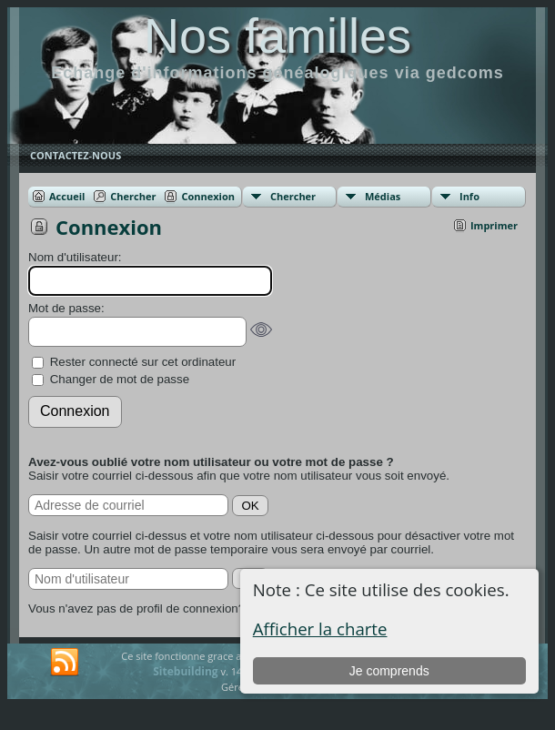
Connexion (208, 196)
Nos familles (277, 35)
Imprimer (494, 225)
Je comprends (389, 671)
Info (469, 196)
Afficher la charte (320, 628)
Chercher (293, 196)
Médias (382, 196)
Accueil (67, 196)
